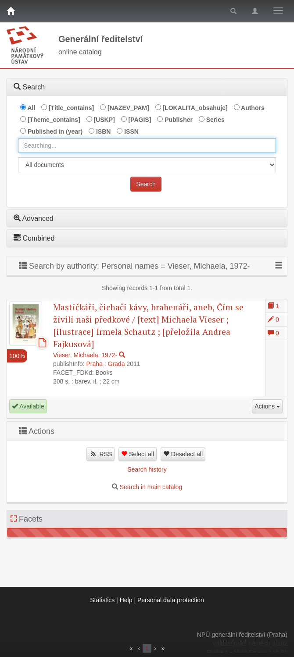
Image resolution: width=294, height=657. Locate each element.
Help (126, 600)
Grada (116, 363)
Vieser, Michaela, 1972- (85, 355)
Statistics (102, 600)
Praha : (96, 363)
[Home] (10, 11)
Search (145, 184)
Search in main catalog (151, 486)
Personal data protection (170, 600)
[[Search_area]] (147, 164)
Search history (146, 469)
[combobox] (147, 145)
